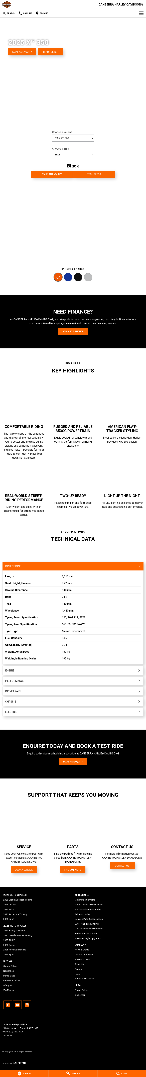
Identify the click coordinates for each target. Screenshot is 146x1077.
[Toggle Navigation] (141, 13)
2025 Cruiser (9, 945)
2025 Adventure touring (14, 949)
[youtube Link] (17, 1004)
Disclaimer (80, 995)
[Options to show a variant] (73, 138)
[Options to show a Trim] (73, 154)
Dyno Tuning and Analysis (87, 923)
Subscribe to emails (84, 978)
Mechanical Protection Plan (88, 909)
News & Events (82, 949)
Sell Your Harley (82, 914)
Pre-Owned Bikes (11, 980)
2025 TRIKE (9, 940)
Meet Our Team (82, 959)
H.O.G (77, 973)
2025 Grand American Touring (17, 935)
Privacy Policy (81, 990)
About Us (79, 964)
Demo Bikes (9, 975)
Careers (78, 969)
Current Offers (10, 966)
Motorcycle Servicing (85, 899)
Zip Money (8, 990)
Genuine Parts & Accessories (89, 919)
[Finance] (24, 1073)
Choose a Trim (73, 152)
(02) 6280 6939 (16, 1031)
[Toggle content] (73, 566)
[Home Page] (7, 4)
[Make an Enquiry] (22, 51)
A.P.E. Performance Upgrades (89, 928)
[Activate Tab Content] (58, 277)
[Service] (73, 1073)
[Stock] (121, 1073)
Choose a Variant (73, 136)
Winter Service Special (86, 933)
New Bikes (8, 970)
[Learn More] (50, 51)
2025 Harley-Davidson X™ (15, 930)
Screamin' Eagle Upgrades (88, 938)
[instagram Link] (27, 1004)
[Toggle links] (14, 1063)
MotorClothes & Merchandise (89, 904)
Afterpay (7, 985)
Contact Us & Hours (84, 954)
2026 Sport (8, 919)
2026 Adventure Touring (15, 914)
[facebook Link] (7, 1004)
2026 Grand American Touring (17, 899)
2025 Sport (8, 954)
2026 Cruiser (9, 904)
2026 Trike (8, 909)
